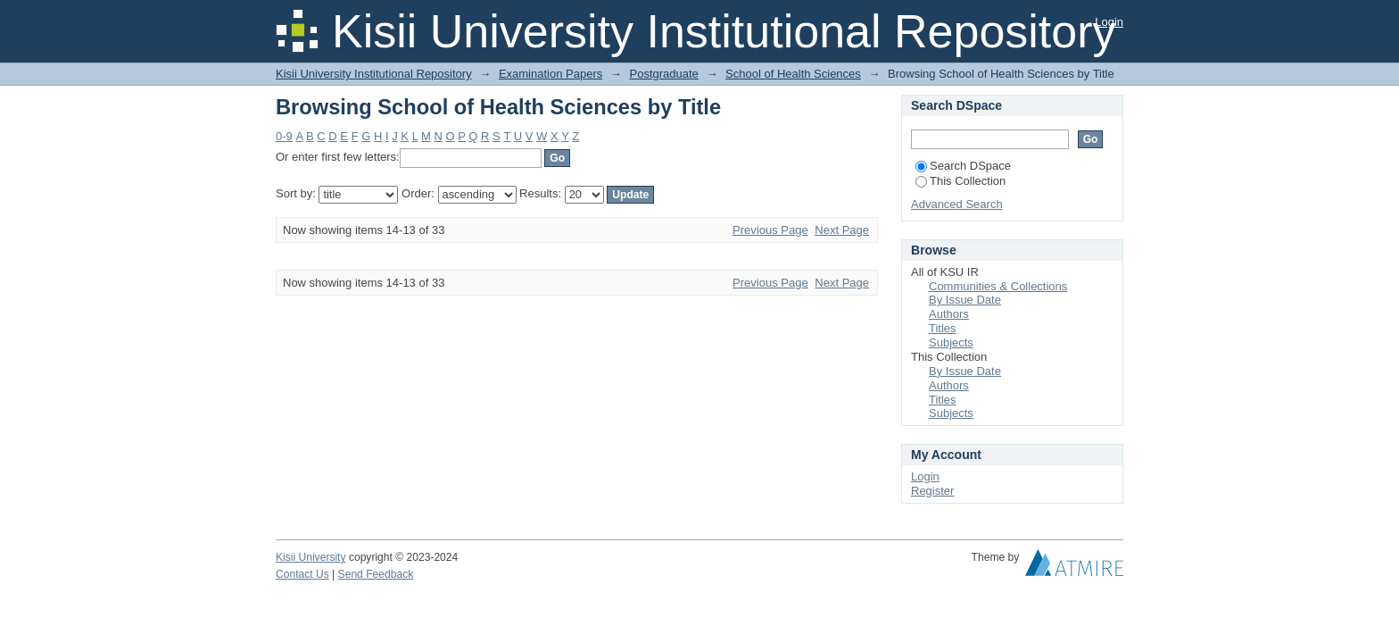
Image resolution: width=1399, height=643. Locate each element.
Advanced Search (957, 204)
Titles (942, 328)
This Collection (960, 181)
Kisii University (311, 557)
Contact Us (302, 574)
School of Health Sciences (793, 73)
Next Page (842, 230)
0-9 (284, 136)
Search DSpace (963, 165)
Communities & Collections (998, 286)
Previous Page (770, 230)
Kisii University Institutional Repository (374, 73)
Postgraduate (663, 73)
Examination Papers (550, 73)
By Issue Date (965, 299)
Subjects (951, 342)
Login (1109, 22)
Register (932, 490)
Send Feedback (376, 574)
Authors (949, 314)
